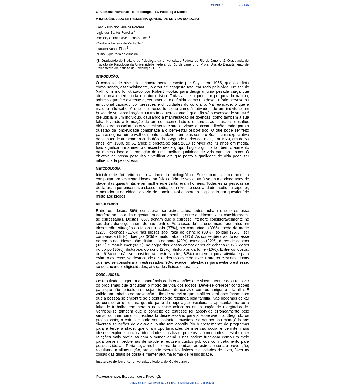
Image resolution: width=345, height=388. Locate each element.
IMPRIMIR (216, 5)
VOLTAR (244, 5)
